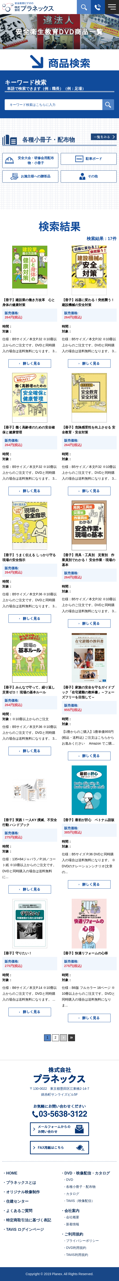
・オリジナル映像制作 (21, 1192)
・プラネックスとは (19, 1183)
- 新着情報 (71, 1224)
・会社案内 (70, 1211)
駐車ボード (88, 159)
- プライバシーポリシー (81, 1241)
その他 (88, 176)
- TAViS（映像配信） (79, 1201)
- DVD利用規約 (75, 1248)
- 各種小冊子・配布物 (80, 1187)
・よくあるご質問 (17, 1211)
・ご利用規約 (72, 1234)
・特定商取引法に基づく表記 (26, 1220)
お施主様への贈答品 (30, 176)
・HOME (9, 1173)
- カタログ (71, 1194)
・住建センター (15, 1201)
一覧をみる (102, 136)
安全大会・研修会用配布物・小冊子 (29, 160)
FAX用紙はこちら (62, 1147)
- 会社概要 (71, 1217)
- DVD (68, 1180)
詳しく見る (29, 363)
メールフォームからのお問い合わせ (61, 1129)
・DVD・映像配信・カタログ (85, 1173)
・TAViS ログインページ (23, 1229)
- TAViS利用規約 (76, 1255)
